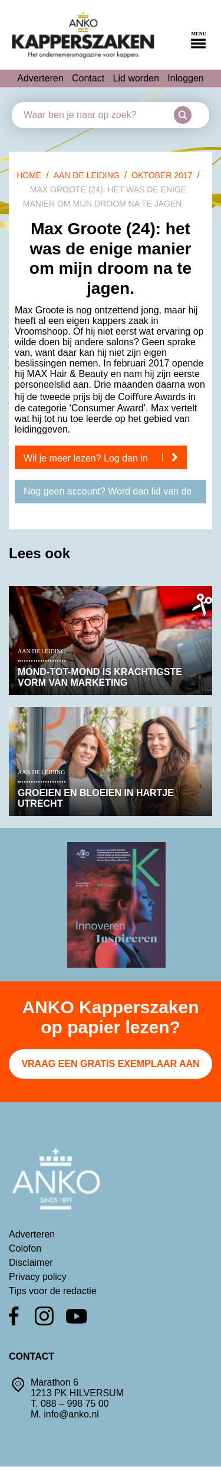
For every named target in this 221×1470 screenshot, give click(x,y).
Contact (88, 78)
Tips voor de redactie (53, 1291)
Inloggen (185, 78)
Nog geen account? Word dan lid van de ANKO (108, 494)
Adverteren (40, 78)
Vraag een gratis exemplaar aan (110, 1064)
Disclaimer (31, 1263)
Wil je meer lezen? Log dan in (105, 458)
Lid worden (136, 78)
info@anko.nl (71, 1414)
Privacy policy (38, 1277)
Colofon (25, 1248)
